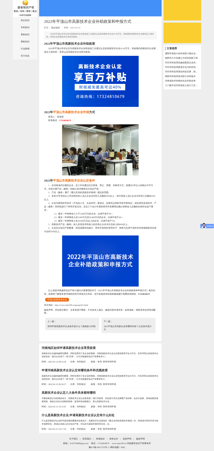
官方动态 (25, 56)
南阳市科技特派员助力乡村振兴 (180, 76)
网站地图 (114, 447)
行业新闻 (25, 49)
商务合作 (113, 439)
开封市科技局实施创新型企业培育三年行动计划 (182, 62)
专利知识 (25, 27)
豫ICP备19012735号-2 (99, 447)
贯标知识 (25, 34)
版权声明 (140, 439)
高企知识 (25, 20)
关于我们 (73, 439)
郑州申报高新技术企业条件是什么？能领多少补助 (71, 326)
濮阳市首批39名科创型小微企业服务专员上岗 (182, 53)
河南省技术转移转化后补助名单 (180, 81)
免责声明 (127, 439)
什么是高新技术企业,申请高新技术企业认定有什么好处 (78, 415)
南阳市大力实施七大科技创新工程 (181, 58)
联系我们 (87, 439)
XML (123, 447)
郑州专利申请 (109, 361)
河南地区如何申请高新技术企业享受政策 (69, 348)
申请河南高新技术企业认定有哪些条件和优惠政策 (75, 370)
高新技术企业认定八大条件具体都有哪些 (69, 392)
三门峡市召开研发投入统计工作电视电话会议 (182, 85)
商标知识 (25, 41)
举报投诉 (100, 439)
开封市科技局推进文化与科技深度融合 (182, 67)
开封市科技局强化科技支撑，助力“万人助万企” (182, 71)
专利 (99, 361)
